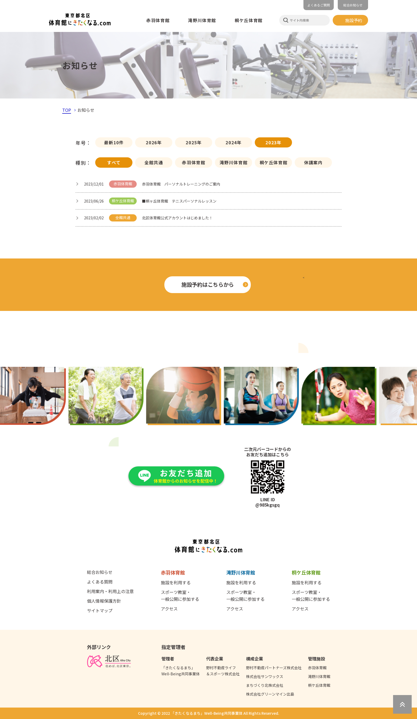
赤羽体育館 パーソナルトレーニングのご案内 (181, 184)
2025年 (194, 142)
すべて (114, 162)
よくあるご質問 (318, 5)
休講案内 (313, 162)
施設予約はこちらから (207, 284)
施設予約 (353, 20)
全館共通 (153, 162)
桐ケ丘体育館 (274, 162)
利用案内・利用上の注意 (110, 591)
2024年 (233, 142)
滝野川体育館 (234, 162)
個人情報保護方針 (104, 601)
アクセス (169, 608)
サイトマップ (99, 610)
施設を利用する (176, 582)
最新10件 (114, 142)
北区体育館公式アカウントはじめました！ (177, 217)
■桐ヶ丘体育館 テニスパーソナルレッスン (179, 201)
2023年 (273, 142)
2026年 (154, 142)
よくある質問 (99, 581)
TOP (66, 110)
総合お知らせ (352, 5)
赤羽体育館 (193, 162)
